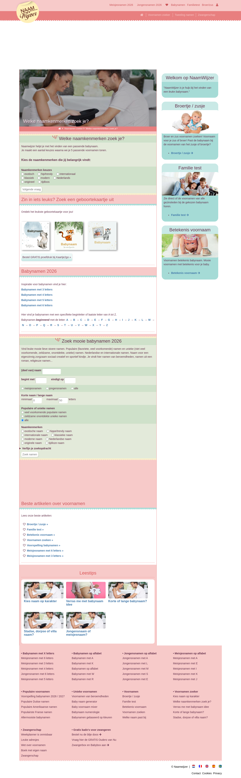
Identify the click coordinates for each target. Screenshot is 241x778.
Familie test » (35, 529)
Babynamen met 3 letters (37, 289)
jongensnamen (56, 388)
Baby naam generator (84, 701)
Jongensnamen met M (135, 668)
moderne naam (31, 438)
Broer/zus (207, 4)
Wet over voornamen (33, 745)
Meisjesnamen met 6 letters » (45, 550)
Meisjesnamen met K (185, 673)
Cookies (207, 773)
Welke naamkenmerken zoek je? (192, 701)
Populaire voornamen (36, 691)
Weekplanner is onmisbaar (36, 734)
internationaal (66, 173)
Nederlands (61, 177)
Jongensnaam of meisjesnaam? (78, 632)
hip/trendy (45, 173)
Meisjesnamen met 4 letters (37, 668)
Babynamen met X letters (38, 653)
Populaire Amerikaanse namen (39, 706)
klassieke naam (62, 435)
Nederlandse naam (58, 438)
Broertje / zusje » (37, 524)
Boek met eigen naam (34, 750)
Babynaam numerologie (86, 712)
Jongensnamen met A (135, 658)
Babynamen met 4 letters (37, 294)
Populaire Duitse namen (35, 701)
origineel (27, 181)
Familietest (193, 4)
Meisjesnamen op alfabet (190, 653)
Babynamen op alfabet (87, 653)
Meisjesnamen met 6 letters (37, 658)
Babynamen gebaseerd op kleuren (92, 717)
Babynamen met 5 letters (37, 300)
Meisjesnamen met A (185, 658)
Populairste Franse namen (36, 712)
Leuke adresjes (30, 739)
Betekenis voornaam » (41, 534)
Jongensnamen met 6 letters (37, 673)
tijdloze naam (55, 442)
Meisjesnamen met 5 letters (37, 679)
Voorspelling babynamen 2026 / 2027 (43, 696)
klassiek (27, 177)
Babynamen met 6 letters (37, 305)
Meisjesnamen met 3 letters (37, 663)
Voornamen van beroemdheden (90, 696)
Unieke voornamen (85, 691)
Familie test (180, 214)
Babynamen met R (83, 679)
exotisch (27, 173)
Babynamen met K (82, 663)
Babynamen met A (82, 658)
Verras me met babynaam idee (191, 706)
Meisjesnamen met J (185, 679)
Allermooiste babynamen (35, 717)
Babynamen (178, 4)
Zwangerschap (206, 14)
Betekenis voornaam (185, 272)
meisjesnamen (31, 388)
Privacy (217, 773)
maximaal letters (61, 399)
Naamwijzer (27, 12)
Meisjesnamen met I (185, 668)
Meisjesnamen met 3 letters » (45, 555)
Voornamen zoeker (159, 14)
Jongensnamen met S (135, 673)
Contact (197, 773)
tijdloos (44, 181)
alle (74, 388)
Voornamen (131, 691)
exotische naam (32, 431)
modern (44, 177)
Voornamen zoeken (133, 712)
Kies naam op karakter (40, 601)
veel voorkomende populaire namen (43, 412)
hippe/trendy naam (59, 431)
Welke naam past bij (134, 717)
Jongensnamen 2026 (149, 4)
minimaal (31, 399)
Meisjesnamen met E (185, 663)
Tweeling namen (184, 14)
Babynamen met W (83, 673)
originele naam (31, 442)
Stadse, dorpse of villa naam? (190, 717)
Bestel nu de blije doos (86, 734)
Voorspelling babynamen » (43, 545)
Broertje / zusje (182, 153)
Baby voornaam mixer (84, 706)
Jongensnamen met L (135, 663)
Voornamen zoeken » (40, 540)
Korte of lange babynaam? (127, 601)
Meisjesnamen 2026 (121, 4)
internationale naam (34, 435)
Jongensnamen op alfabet (140, 653)
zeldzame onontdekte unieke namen (44, 416)
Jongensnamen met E (135, 679)
